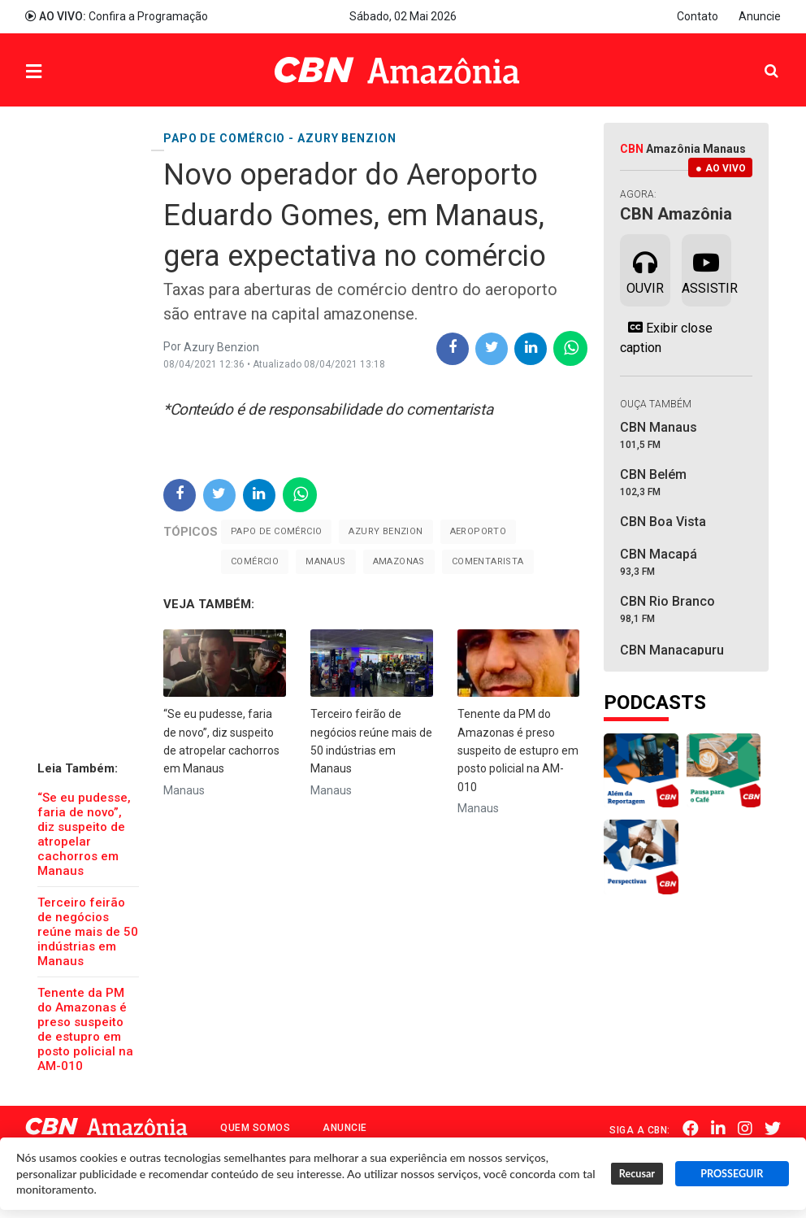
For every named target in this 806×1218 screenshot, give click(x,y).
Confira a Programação (116, 16)
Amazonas (399, 561)
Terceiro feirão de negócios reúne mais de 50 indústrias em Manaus (87, 931)
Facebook (690, 1128)
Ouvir (645, 269)
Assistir (706, 269)
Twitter (773, 1128)
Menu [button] (66, 72)
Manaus (325, 561)
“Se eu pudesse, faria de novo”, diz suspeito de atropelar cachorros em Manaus (84, 834)
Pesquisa (758, 58)
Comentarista (488, 561)
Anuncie (760, 16)
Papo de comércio (276, 531)
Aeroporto (478, 531)
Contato (697, 16)
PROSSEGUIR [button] (731, 1174)
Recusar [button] (637, 1174)
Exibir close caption (666, 337)
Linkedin (718, 1128)
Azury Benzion (385, 531)
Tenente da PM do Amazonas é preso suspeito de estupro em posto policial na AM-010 (85, 1029)
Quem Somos (255, 1127)
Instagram (745, 1128)
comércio (255, 561)
